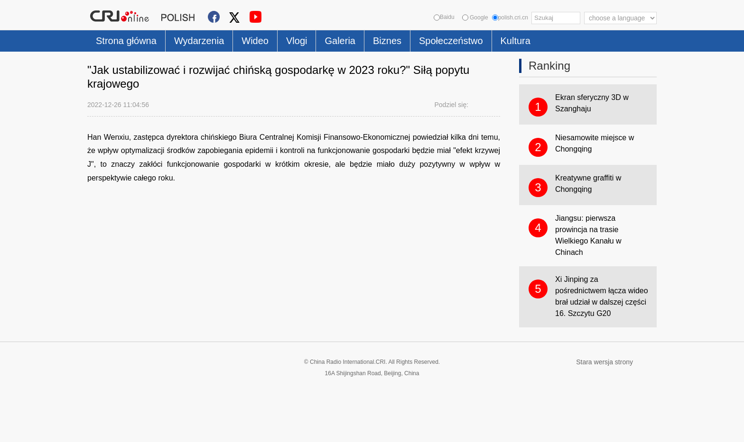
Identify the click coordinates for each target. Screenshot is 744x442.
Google (475, 17)
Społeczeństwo (451, 41)
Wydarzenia (199, 41)
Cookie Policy (106, 429)
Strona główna (126, 41)
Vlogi (296, 41)
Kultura (515, 41)
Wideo (255, 41)
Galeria (340, 41)
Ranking (549, 65)
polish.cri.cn (510, 17)
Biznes (387, 41)
